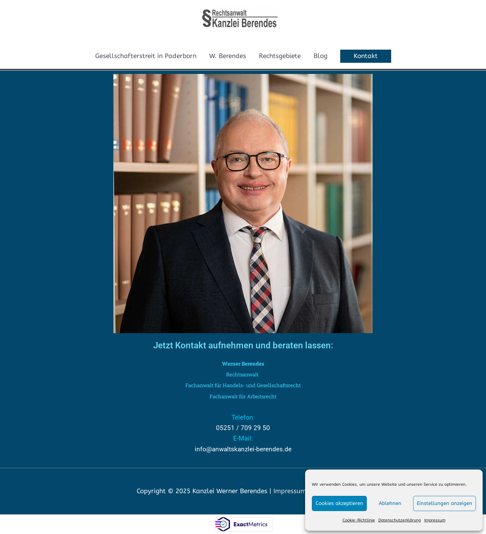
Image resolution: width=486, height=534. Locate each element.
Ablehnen (390, 503)
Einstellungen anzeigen (444, 503)
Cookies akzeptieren (339, 503)
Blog (320, 56)
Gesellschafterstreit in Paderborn (145, 56)
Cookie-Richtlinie (359, 520)
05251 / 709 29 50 (243, 428)
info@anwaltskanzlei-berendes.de (243, 449)
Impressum (435, 520)
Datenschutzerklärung (399, 520)
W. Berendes (227, 56)
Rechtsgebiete (280, 56)
